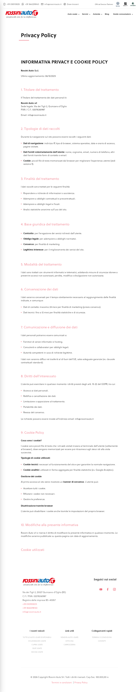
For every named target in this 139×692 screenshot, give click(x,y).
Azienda (96, 14)
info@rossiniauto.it (32, 611)
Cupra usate (37, 644)
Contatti (102, 641)
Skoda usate (37, 652)
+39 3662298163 (30, 607)
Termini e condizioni (102, 637)
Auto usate (72, 14)
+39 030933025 (30, 604)
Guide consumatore (122, 14)
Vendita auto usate (69, 637)
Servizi (85, 14)
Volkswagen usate (37, 641)
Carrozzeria (69, 644)
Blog (107, 14)
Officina (69, 641)
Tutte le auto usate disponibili (37, 637)
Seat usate (37, 648)
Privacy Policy (80, 682)
